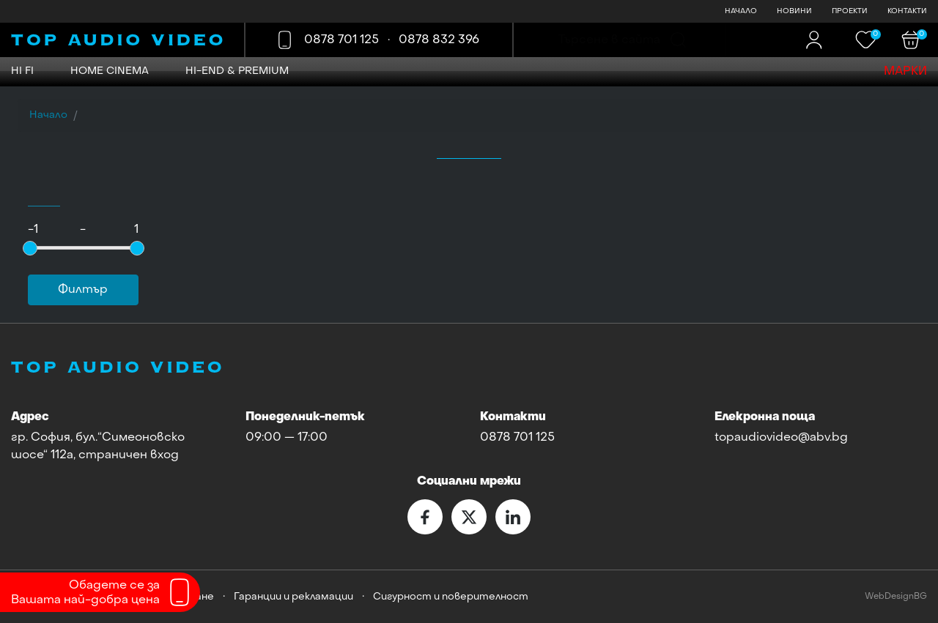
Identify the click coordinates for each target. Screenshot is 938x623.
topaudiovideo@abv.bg (781, 438)
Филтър (83, 290)
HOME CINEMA (109, 71)
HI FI (22, 71)
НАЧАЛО (741, 11)
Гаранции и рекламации (293, 597)
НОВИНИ (794, 11)
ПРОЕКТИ (850, 11)
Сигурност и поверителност (450, 597)
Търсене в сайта (609, 40)
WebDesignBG (896, 597)
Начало (48, 115)
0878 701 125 (341, 40)
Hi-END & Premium (237, 71)
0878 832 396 (439, 40)
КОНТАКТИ (907, 11)
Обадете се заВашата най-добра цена (85, 593)
